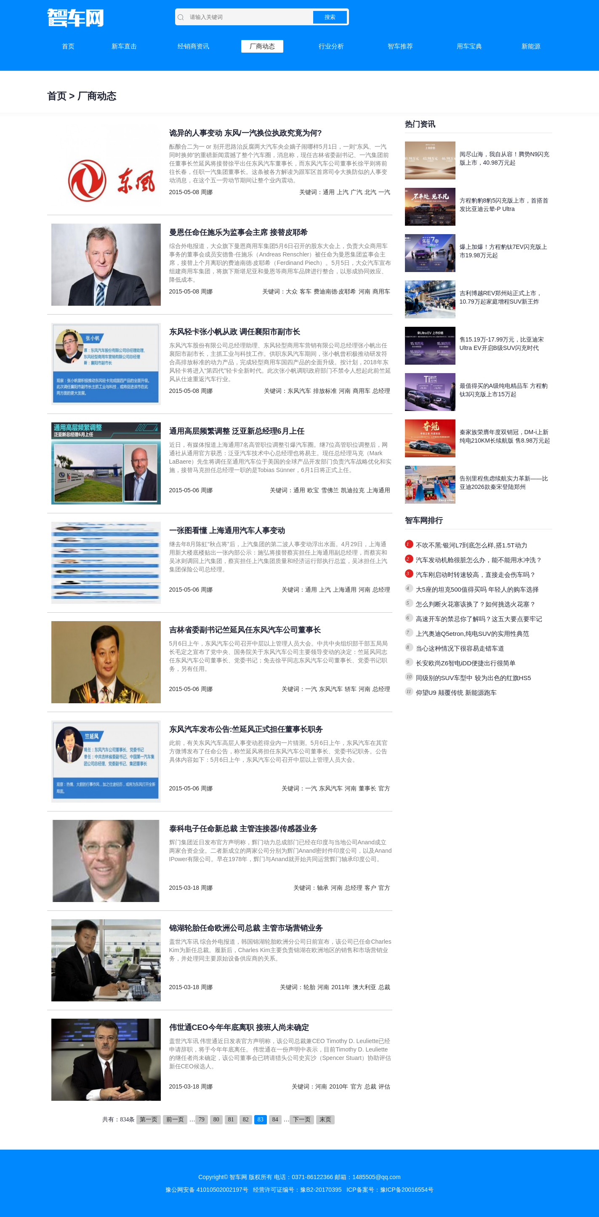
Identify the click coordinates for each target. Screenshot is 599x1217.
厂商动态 (262, 46)
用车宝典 (469, 46)
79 (202, 1119)
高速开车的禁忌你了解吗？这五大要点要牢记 (479, 618)
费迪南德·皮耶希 (335, 291)
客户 (370, 887)
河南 (364, 291)
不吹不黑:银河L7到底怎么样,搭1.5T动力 (471, 545)
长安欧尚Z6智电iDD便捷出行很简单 (466, 663)
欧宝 (313, 490)
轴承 (323, 887)
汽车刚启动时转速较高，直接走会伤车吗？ (476, 574)
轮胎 (309, 987)
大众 (292, 291)
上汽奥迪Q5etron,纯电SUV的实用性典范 (472, 633)
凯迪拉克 (353, 490)
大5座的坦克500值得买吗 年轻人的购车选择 (477, 589)
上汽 (343, 192)
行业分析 (331, 46)
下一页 (302, 1119)
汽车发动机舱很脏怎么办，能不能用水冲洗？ (479, 559)
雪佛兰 (330, 490)
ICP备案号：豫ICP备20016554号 (390, 1189)
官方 (384, 788)
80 (216, 1119)
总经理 (381, 390)
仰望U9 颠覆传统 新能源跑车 (456, 692)
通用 (329, 192)
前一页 (175, 1119)
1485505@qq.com (376, 1177)
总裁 (384, 987)
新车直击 (124, 46)
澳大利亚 (364, 987)
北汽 (370, 192)
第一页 (148, 1119)
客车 (305, 291)
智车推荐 (400, 46)
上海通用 (378, 490)
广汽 (356, 192)
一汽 (384, 192)
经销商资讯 (193, 46)
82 (246, 1119)
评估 (384, 1086)
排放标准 (325, 390)
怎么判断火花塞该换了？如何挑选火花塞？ (476, 604)
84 (275, 1119)
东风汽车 (299, 390)
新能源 (531, 46)
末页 (325, 1119)
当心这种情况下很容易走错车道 (460, 648)
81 (231, 1119)
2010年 (338, 1086)
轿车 (351, 689)
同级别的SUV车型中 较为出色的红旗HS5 (473, 677)
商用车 (381, 291)
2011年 (340, 987)
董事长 (367, 788)
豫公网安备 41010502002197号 (206, 1189)
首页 (68, 46)
